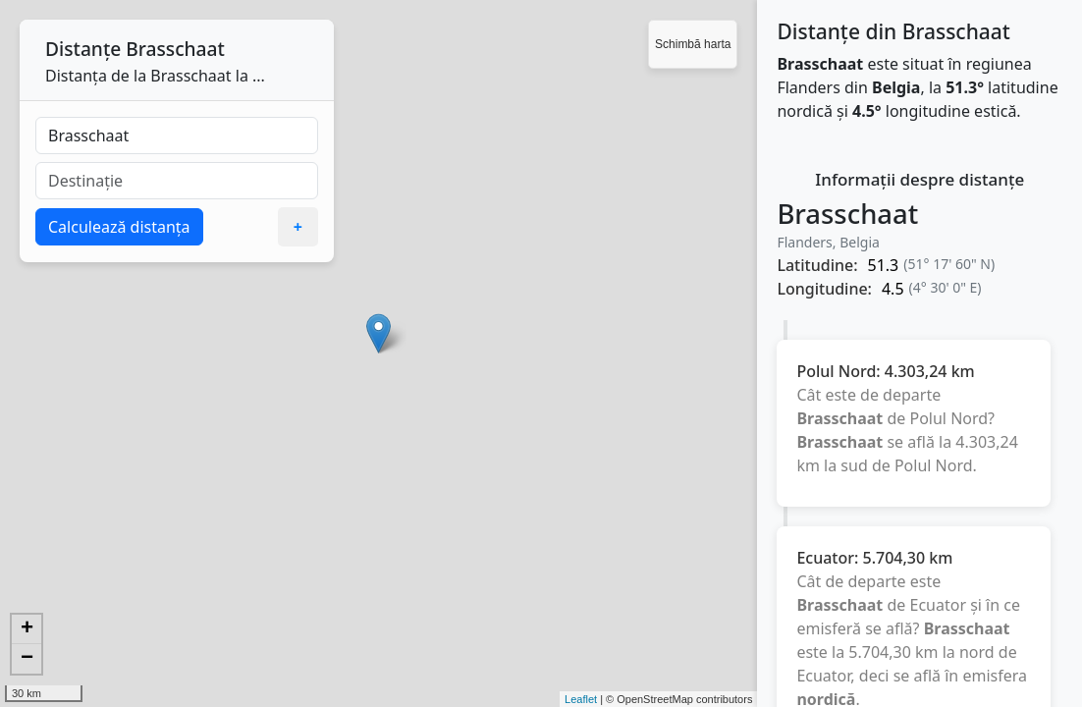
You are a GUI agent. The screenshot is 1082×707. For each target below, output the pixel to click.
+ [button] (27, 629)
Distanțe (83, 48)
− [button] (27, 659)
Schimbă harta (692, 44)
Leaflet (581, 699)
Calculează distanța (119, 227)
